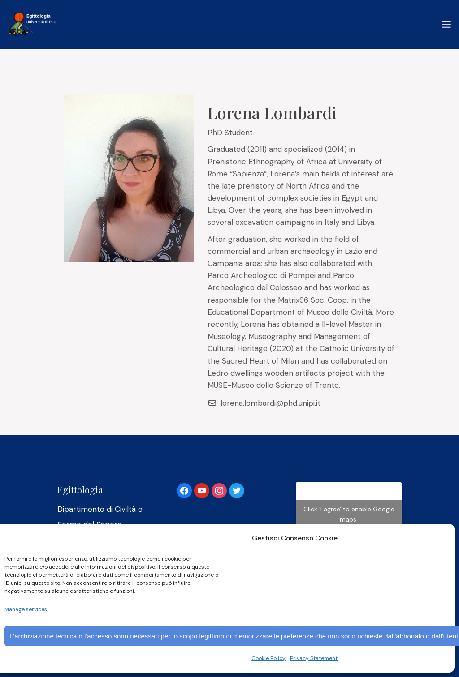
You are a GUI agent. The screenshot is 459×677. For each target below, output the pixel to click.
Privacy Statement (314, 658)
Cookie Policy (268, 658)
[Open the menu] (446, 24)
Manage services (25, 609)
